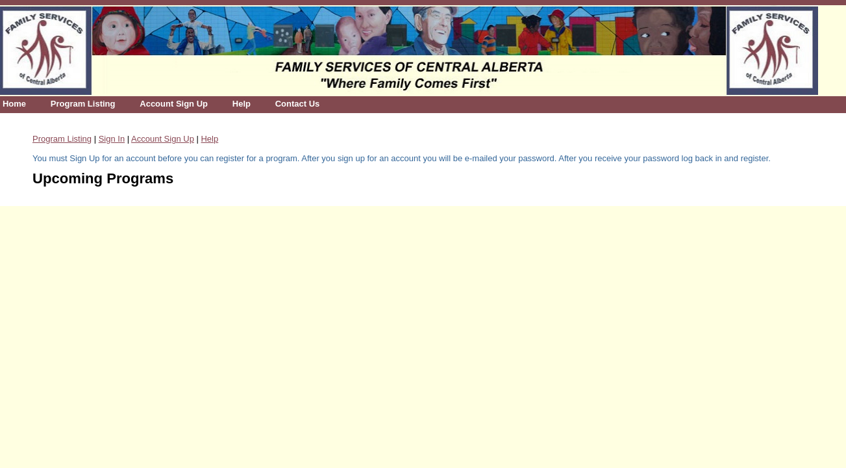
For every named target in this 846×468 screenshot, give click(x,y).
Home (14, 104)
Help (241, 104)
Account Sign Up (174, 104)
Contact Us (297, 104)
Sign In (112, 139)
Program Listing (83, 104)
